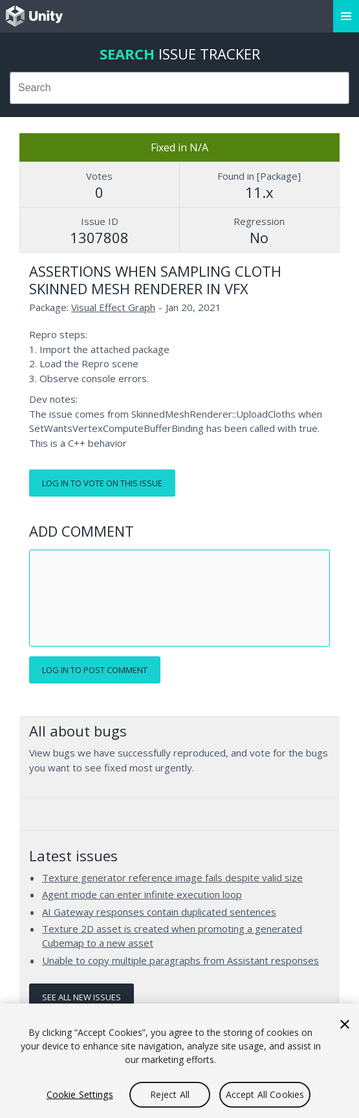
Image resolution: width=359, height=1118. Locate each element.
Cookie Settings (80, 1094)
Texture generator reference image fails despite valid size (172, 877)
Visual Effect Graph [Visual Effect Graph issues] (113, 307)
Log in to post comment (94, 670)
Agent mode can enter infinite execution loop (142, 894)
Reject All (170, 1094)
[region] (179, 1061)
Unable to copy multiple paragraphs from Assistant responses (180, 960)
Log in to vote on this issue (102, 483)
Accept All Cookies (265, 1094)
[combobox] (179, 87)
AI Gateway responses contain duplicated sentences (159, 911)
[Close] (345, 1024)
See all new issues (81, 997)
